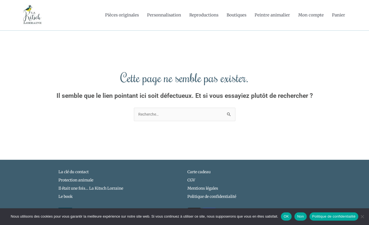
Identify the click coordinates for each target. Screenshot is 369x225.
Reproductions (203, 15)
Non (300, 216)
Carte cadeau (199, 172)
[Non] (362, 216)
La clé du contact (73, 172)
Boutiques (236, 15)
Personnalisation (164, 15)
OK (286, 216)
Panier (338, 15)
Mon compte (311, 15)
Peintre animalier (272, 15)
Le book (65, 197)
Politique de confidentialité (334, 216)
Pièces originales (122, 15)
